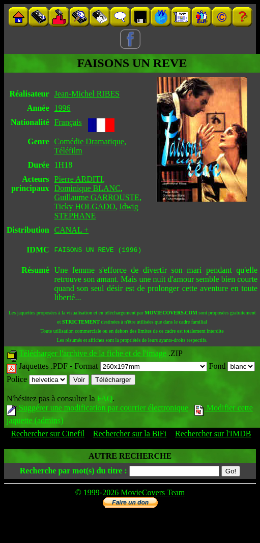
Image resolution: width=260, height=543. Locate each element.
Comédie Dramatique (89, 141)
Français (68, 122)
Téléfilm (68, 150)
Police (37, 380)
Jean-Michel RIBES (87, 93)
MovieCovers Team (153, 494)
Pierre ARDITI (78, 179)
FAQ (104, 400)
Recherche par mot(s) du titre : (73, 472)
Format (140, 367)
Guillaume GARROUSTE (97, 197)
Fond (232, 367)
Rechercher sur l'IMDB (213, 435)
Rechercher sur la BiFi (129, 435)
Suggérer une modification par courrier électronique (97, 409)
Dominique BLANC (87, 188)
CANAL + (71, 230)
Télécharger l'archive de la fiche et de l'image (92, 354)
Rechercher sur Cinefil (47, 435)
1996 (62, 108)
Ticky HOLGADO (84, 206)
